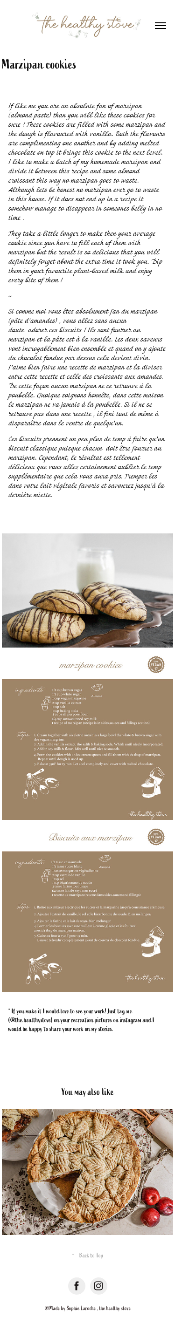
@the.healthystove (30, 1020)
